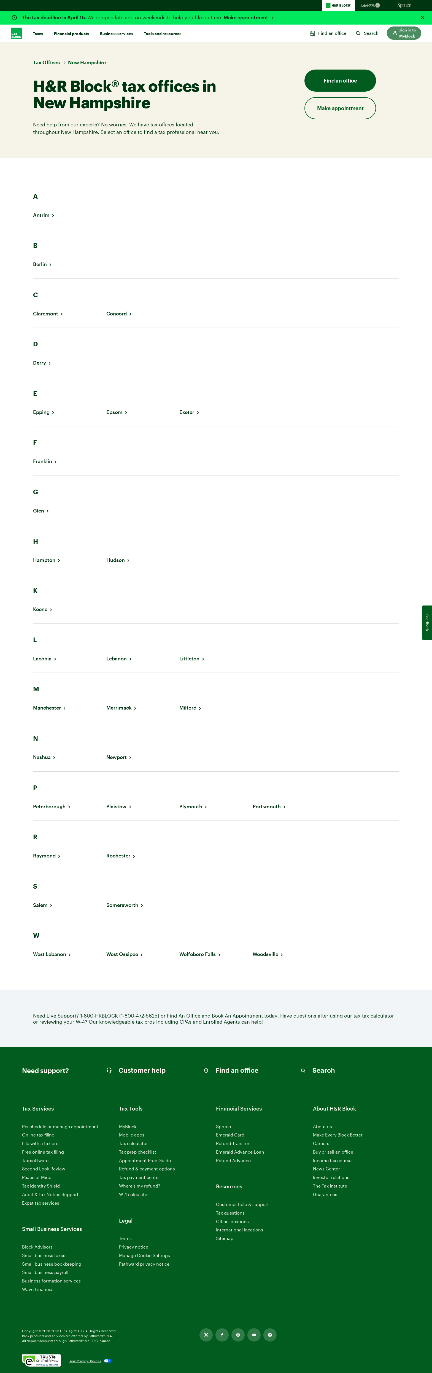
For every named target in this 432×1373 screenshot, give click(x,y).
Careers (321, 1143)
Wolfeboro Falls (197, 954)
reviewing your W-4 (62, 1022)
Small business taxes (43, 1255)
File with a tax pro (40, 1143)
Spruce (223, 1126)
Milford (187, 708)
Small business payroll (45, 1272)
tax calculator (378, 1016)
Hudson (115, 560)
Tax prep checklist (137, 1151)
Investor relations (331, 1177)
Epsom (114, 412)
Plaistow (116, 806)
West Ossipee (122, 954)
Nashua (42, 757)
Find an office (340, 80)
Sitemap (224, 1238)
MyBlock (127, 1126)
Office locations (232, 1222)
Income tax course (332, 1160)
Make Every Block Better (338, 1134)
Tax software (35, 1160)
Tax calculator (133, 1143)
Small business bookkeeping (51, 1263)
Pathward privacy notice (144, 1263)
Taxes (38, 33)
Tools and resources (162, 33)
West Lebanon (49, 954)
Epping (41, 412)
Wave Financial (37, 1289)
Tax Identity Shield (41, 1185)
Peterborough (49, 806)
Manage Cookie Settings (144, 1255)
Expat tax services (40, 1203)
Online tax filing (38, 1134)
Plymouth (190, 806)
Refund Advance (233, 1160)
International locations (239, 1230)
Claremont (45, 314)
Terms (125, 1238)
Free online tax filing (43, 1151)
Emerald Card (230, 1134)
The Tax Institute (330, 1186)
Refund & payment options (147, 1168)
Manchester (47, 708)
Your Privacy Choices (85, 1361)
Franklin (42, 461)
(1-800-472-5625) (139, 1016)
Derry (39, 363)
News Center (326, 1168)
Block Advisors (37, 1247)
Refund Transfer (232, 1143)
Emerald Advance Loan (240, 1151)
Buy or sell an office (333, 1151)
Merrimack (119, 708)
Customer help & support (242, 1204)
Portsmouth (267, 806)
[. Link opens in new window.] (41, 1360)
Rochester (118, 856)
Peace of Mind (37, 1177)
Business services (116, 33)
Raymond (44, 856)
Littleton (189, 659)
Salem (40, 905)
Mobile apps (131, 1134)
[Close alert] (422, 18)
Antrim (41, 215)
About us (322, 1126)
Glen (38, 511)
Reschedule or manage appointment (60, 1126)
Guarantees (325, 1194)
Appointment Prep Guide (145, 1160)
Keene (40, 609)
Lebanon (116, 659)
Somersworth (122, 905)
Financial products (71, 33)
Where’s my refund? (139, 1185)
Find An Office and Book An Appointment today (222, 1016)
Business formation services (51, 1280)
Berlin (40, 264)
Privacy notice (133, 1246)
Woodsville (265, 954)
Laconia (42, 659)
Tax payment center (139, 1177)
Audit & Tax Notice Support (50, 1194)
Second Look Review (43, 1168)
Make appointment (246, 17)
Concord (116, 314)
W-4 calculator (134, 1194)
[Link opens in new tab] (206, 1335)
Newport (116, 757)
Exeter (186, 412)
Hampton (44, 560)
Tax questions (230, 1212)
